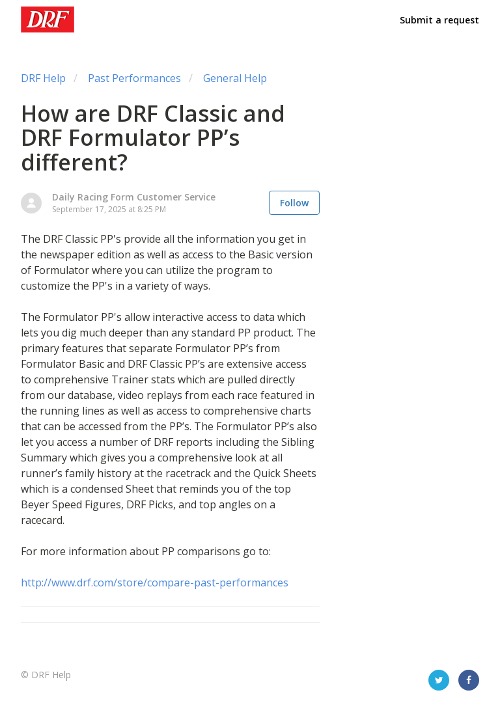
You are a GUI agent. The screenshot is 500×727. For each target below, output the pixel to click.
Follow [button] (294, 203)
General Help (235, 78)
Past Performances (134, 78)
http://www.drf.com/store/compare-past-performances (154, 582)
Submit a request (439, 20)
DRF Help (43, 78)
